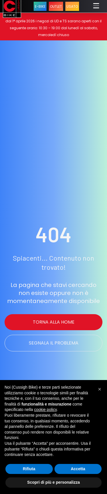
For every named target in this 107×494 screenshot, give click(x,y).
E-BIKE (40, 6)
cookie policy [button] (45, 409)
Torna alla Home (53, 322)
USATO (72, 6)
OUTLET (56, 6)
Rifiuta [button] (29, 469)
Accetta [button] (78, 469)
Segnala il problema (53, 343)
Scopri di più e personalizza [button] (53, 482)
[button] (99, 389)
